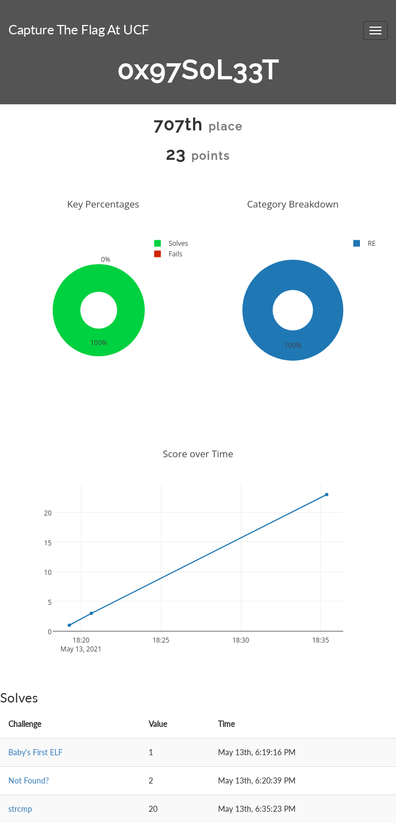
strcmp (20, 808)
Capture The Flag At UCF (78, 29)
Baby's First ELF (35, 752)
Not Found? (28, 780)
